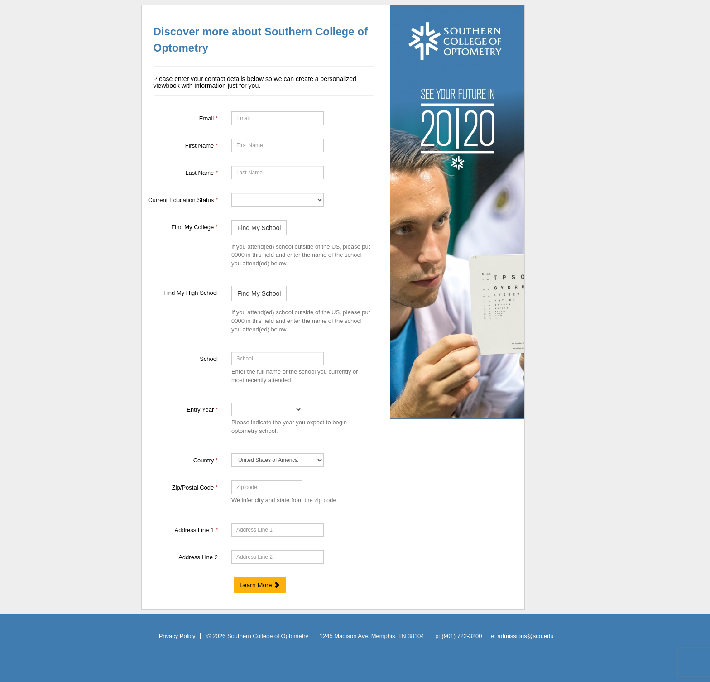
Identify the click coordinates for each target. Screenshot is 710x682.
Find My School (259, 227)
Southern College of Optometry (268, 636)
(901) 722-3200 (462, 636)
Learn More (260, 585)
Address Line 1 (196, 530)
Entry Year (202, 409)
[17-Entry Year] (266, 409)
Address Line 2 (198, 557)
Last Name (201, 172)
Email (208, 118)
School (209, 358)
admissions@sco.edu (526, 636)
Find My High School (190, 292)
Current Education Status (183, 200)
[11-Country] (277, 460)
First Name (201, 145)
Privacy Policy (177, 636)
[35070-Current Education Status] (277, 200)
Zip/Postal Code (195, 487)
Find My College (194, 227)
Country (205, 460)
